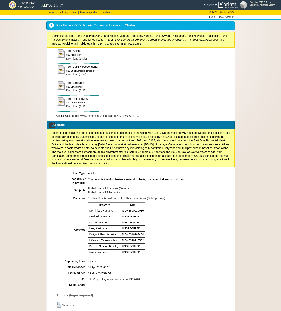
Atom (231, 12)
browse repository (89, 12)
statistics (107, 12)
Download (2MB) (76, 90)
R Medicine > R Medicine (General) (109, 188)
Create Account (225, 17)
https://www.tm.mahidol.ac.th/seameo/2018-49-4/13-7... (105, 115)
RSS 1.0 (223, 12)
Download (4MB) (76, 74)
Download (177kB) (77, 58)
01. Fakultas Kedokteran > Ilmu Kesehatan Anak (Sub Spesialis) (126, 198)
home (51, 12)
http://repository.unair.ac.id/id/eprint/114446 (114, 279)
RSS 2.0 (213, 12)
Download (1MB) (76, 106)
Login (212, 17)
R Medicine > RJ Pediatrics (104, 192)
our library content (67, 12)
